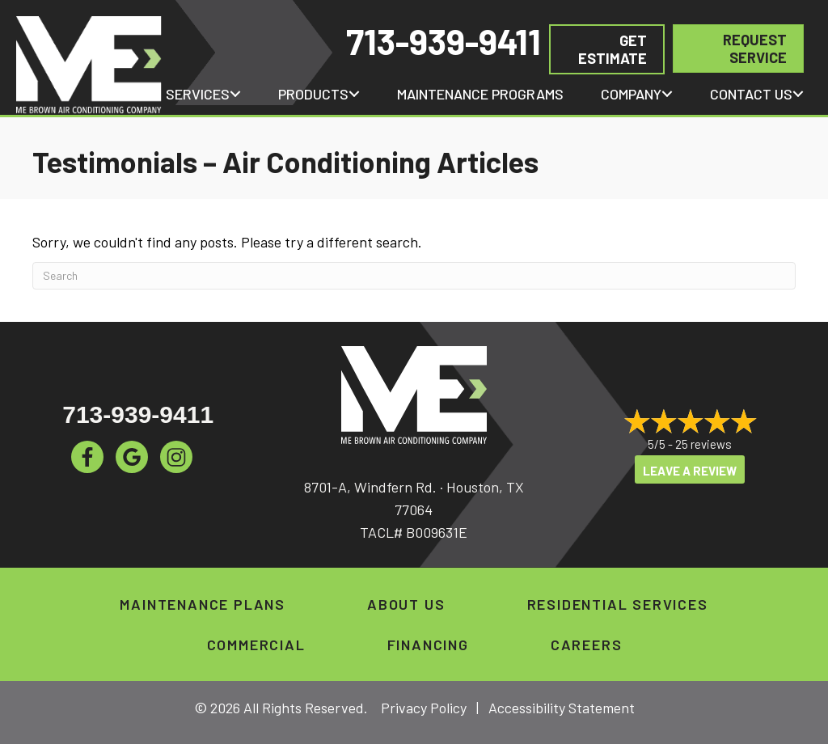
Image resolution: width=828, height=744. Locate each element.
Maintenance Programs (480, 94)
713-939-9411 (443, 40)
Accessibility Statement (561, 708)
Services (198, 94)
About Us (406, 604)
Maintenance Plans (202, 604)
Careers (587, 644)
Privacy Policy (424, 708)
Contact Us (751, 94)
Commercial (256, 644)
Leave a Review (690, 470)
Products (313, 94)
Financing (428, 644)
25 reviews (703, 444)
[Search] (414, 276)
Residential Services (617, 604)
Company (631, 94)
